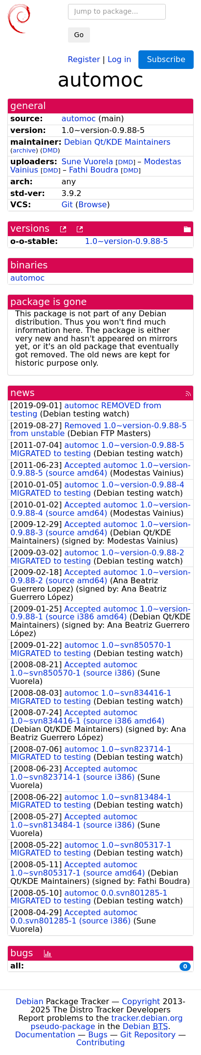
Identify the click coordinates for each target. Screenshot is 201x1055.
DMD (50, 150)
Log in (119, 59)
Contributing (100, 1042)
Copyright (141, 1001)
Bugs (98, 1034)
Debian (30, 1001)
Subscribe (166, 59)
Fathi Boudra (93, 170)
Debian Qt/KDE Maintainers (117, 142)
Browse (92, 204)
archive (24, 150)
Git (67, 204)
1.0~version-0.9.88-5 (126, 241)
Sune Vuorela (87, 161)
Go (79, 35)
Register (84, 59)
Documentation (45, 1034)
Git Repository (148, 1034)
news (22, 392)
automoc (79, 118)
